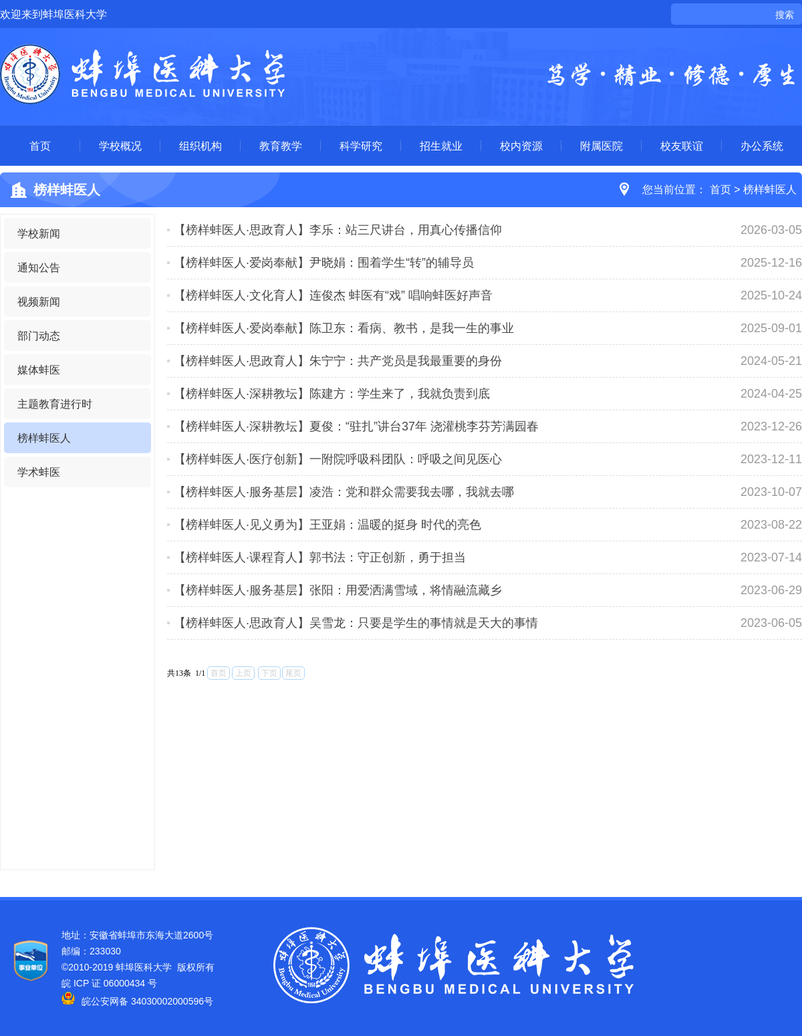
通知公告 (38, 267)
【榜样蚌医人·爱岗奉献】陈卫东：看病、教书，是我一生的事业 (344, 328)
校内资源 (521, 146)
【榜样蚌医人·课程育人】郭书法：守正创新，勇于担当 (320, 557)
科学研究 (361, 146)
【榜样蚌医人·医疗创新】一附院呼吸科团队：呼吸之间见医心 (338, 459)
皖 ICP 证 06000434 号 (109, 983)
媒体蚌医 (38, 370)
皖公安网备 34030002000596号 (137, 1001)
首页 (40, 146)
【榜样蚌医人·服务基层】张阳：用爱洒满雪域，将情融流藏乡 (338, 590)
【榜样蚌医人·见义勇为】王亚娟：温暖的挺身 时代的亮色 (327, 524)
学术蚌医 (38, 472)
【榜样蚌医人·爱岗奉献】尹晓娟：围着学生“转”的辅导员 (324, 262)
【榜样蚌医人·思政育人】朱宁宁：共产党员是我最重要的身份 (338, 361)
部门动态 (38, 336)
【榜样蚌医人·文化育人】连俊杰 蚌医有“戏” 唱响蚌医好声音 (333, 295)
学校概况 (120, 146)
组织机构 (200, 146)
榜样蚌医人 (770, 189)
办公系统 (762, 146)
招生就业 (441, 146)
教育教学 (280, 146)
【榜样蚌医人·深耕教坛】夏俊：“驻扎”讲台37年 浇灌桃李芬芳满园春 (356, 426)
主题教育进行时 (54, 404)
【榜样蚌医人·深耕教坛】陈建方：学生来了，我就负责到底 (332, 393)
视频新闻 (38, 301)
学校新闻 (38, 233)
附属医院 (601, 146)
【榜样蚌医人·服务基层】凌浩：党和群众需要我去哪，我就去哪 (344, 492)
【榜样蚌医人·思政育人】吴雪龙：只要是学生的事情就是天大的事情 (356, 623)
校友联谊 (681, 146)
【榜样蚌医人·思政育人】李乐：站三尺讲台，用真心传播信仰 (338, 230)
